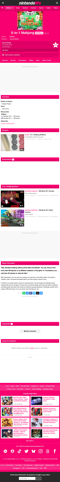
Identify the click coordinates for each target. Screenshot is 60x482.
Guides (31, 60)
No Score (5, 50)
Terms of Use (11, 389)
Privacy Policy (50, 386)
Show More (30, 441)
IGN (58, 465)
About (12, 386)
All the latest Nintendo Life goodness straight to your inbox (30, 475)
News (38, 60)
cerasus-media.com (7, 123)
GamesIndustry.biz (32, 468)
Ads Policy (20, 389)
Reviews (13, 60)
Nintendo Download (43, 195)
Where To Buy (47, 60)
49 (21, 206)
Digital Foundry (39, 465)
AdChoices (46, 459)
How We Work (25, 386)
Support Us (34, 386)
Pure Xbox (18, 465)
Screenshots (22, 60)
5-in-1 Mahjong (27, 33)
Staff (17, 386)
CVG (41, 468)
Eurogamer (17, 468)
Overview (5, 60)
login (31, 348)
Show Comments (30, 331)
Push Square (10, 465)
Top (7, 386)
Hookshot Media (11, 459)
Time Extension (28, 465)
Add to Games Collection (11, 55)
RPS (45, 468)
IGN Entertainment (26, 459)
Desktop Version (48, 389)
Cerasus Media (14, 39)
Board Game (5, 109)
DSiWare (12, 36)
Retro (50, 139)
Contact (42, 386)
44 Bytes (40, 459)
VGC (23, 468)
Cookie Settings (36, 389)
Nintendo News (50, 465)
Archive (27, 389)
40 (21, 225)
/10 (10, 45)
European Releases (54, 195)
